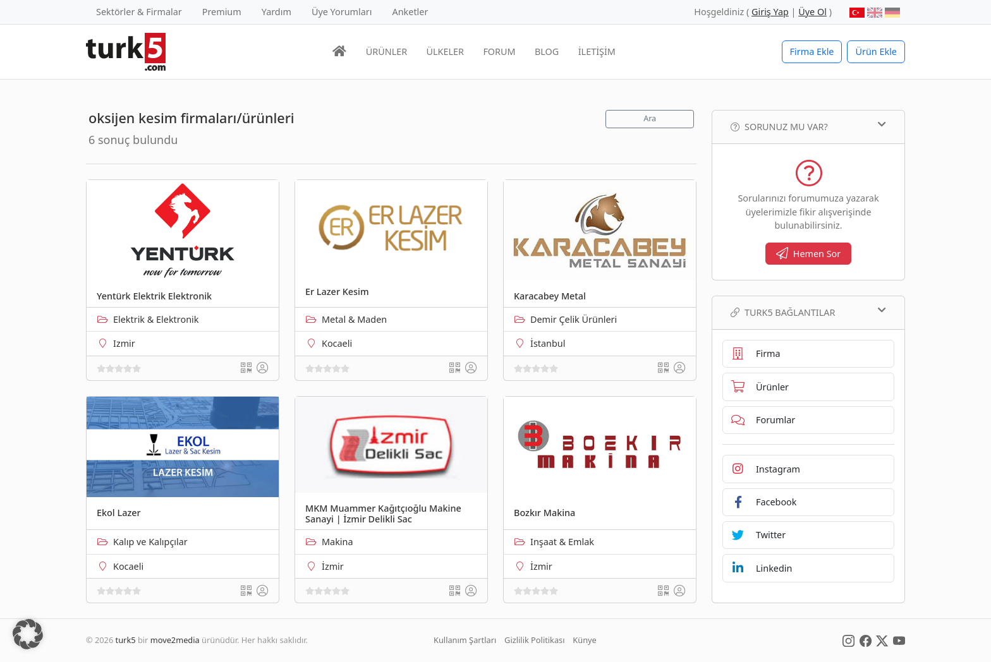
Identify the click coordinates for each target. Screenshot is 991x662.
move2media (175, 640)
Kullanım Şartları (465, 640)
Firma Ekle (812, 51)
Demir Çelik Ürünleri (573, 319)
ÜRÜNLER (386, 51)
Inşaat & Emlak (562, 542)
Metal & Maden (354, 319)
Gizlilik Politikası (534, 640)
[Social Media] (848, 640)
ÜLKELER (445, 51)
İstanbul (547, 343)
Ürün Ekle (876, 51)
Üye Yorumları (342, 12)
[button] (28, 634)
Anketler (410, 12)
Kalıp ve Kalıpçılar (150, 542)
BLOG (547, 51)
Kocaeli (337, 343)
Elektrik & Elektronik (155, 319)
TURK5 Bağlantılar (808, 312)
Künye (584, 640)
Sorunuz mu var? (808, 126)
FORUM (499, 51)
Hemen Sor (808, 254)
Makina (337, 542)
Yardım (276, 12)
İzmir (333, 566)
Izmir (124, 343)
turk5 (126, 640)
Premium (221, 12)
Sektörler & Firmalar (139, 12)
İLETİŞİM (597, 51)
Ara (649, 118)
